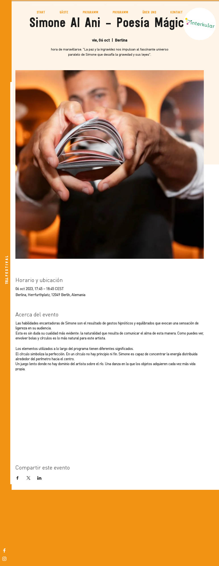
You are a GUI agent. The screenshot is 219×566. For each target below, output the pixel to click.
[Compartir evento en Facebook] (17, 478)
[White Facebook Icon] (4, 550)
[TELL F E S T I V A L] (6, 270)
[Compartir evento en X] (28, 478)
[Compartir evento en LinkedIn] (39, 478)
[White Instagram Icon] (4, 559)
